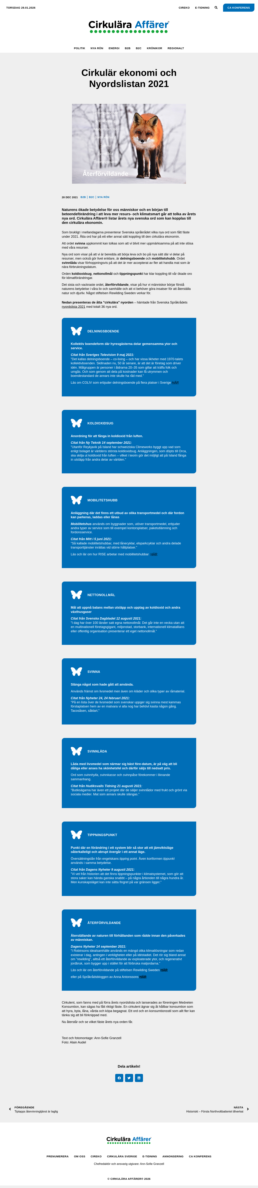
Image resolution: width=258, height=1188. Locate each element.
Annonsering (173, 1158)
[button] (119, 1080)
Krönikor (154, 48)
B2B (128, 48)
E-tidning (202, 7)
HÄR (153, 555)
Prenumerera (58, 1158)
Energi (114, 48)
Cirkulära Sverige (122, 1158)
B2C (139, 48)
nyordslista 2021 (73, 307)
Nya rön (96, 48)
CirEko (184, 7)
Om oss (79, 1158)
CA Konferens (200, 1158)
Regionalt (176, 48)
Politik (79, 48)
